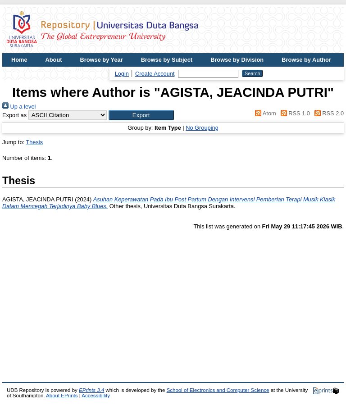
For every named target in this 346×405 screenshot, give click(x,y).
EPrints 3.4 (91, 390)
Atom (264, 113)
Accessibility (96, 395)
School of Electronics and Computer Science (218, 390)
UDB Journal (82, 73)
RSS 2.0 (327, 113)
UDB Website (29, 73)
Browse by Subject (167, 59)
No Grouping (202, 127)
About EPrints (61, 395)
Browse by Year (101, 59)
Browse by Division (237, 59)
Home (19, 59)
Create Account (155, 73)
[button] (141, 115)
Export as (14, 115)
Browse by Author (306, 59)
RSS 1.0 (294, 113)
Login (122, 73)
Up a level (19, 106)
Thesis (34, 142)
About (54, 59)
